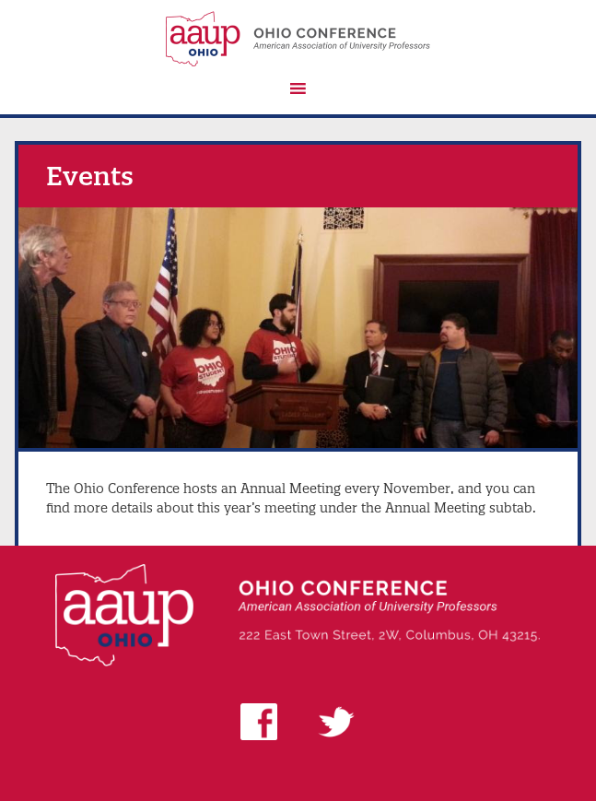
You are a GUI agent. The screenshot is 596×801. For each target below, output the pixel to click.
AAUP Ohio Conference (298, 38)
